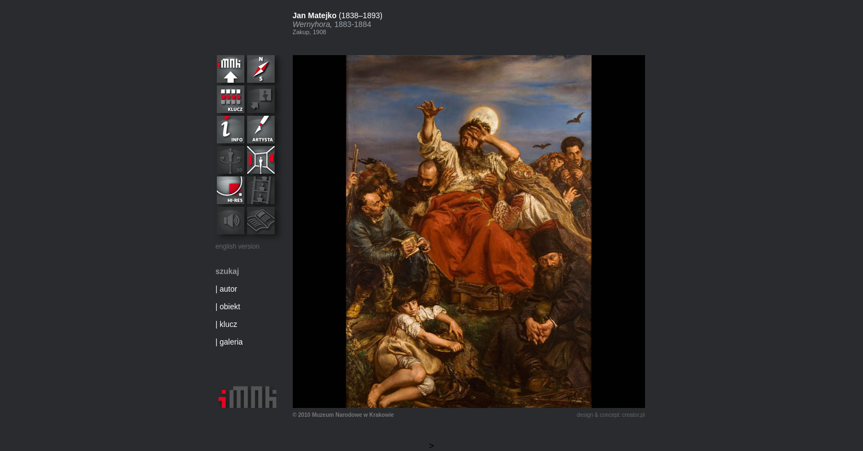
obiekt (230, 306)
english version (238, 246)
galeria (231, 341)
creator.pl (633, 415)
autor (228, 288)
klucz (228, 324)
